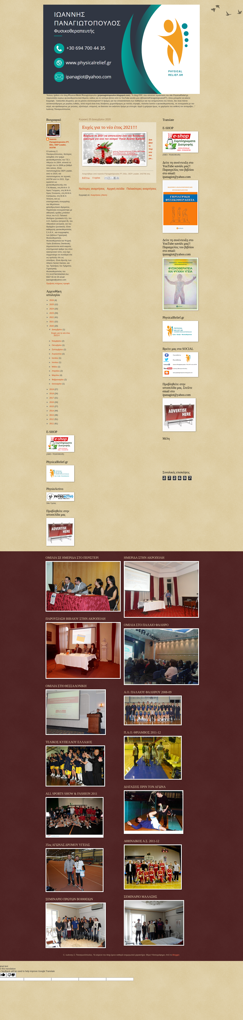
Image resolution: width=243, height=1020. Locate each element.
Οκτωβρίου (57, 345)
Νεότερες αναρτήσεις (92, 188)
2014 (51, 411)
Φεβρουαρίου (58, 379)
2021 (51, 321)
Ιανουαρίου (57, 384)
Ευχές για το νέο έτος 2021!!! (109, 127)
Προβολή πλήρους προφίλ (58, 283)
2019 (51, 389)
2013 (51, 415)
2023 (51, 313)
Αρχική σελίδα (115, 188)
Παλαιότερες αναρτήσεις (141, 188)
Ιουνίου (55, 362)
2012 (51, 419)
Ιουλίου (55, 358)
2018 (51, 393)
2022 (51, 317)
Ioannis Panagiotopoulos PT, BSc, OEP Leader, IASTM (59, 143)
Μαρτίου (56, 375)
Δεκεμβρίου (57, 329)
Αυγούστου (57, 354)
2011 (51, 423)
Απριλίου (56, 371)
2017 (51, 398)
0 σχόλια (96, 178)
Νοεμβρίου (57, 341)
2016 (51, 402)
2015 (51, 406)
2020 (51, 326)
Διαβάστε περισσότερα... (151, 149)
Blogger (175, 955)
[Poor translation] (11, 975)
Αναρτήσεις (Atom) (99, 195)
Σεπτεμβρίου (58, 349)
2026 (51, 300)
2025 (51, 304)
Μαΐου (55, 367)
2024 (51, 309)
